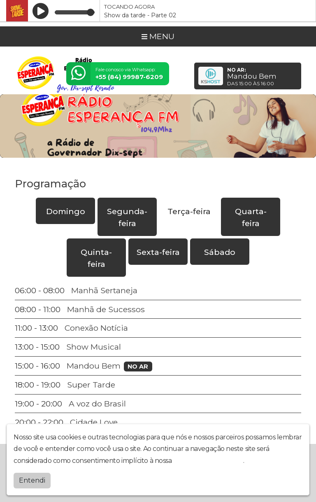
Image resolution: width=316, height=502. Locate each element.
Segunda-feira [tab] (127, 217)
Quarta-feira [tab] (251, 217)
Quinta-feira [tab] (96, 258)
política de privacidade (208, 460)
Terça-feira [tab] (189, 211)
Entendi (32, 480)
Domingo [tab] (65, 211)
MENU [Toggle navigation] (158, 36)
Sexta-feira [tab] (158, 252)
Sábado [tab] (219, 252)
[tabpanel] (158, 356)
